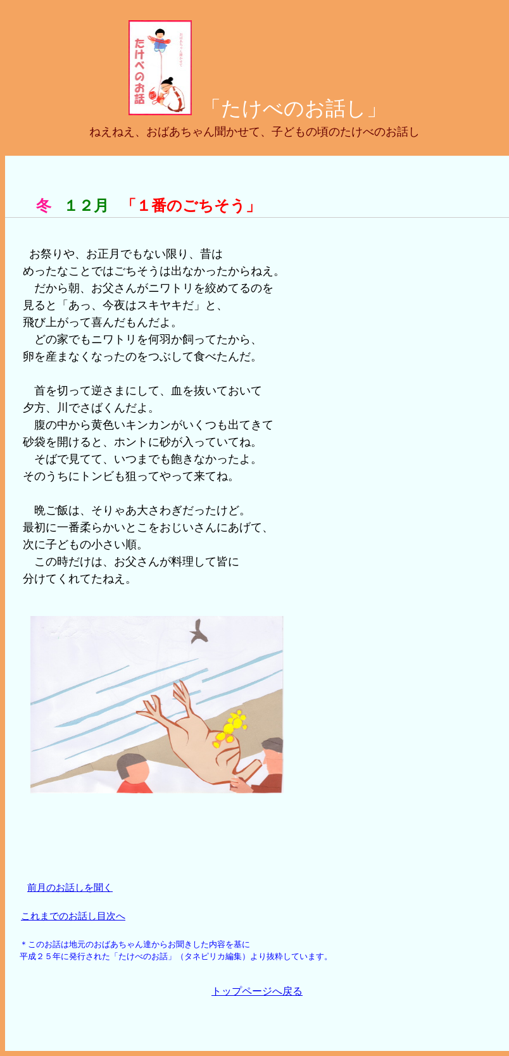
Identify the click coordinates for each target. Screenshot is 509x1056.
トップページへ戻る (257, 991)
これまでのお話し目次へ (73, 915)
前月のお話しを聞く (70, 887)
